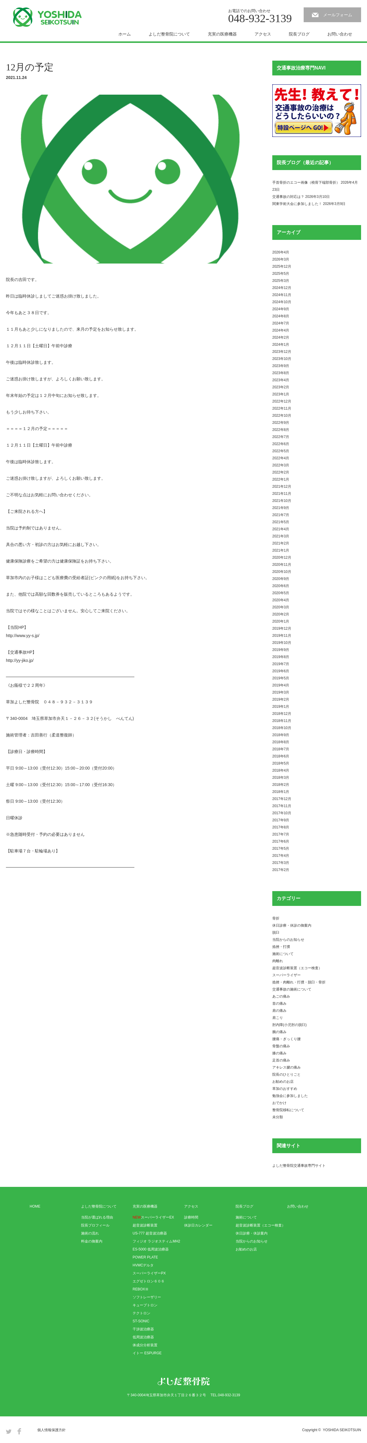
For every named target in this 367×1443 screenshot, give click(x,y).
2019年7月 (280, 664)
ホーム (124, 34)
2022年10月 (281, 415)
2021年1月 (280, 550)
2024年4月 (280, 330)
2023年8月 (280, 373)
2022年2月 (280, 472)
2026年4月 (280, 252)
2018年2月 (280, 785)
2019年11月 (281, 636)
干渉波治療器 (143, 1329)
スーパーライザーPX (149, 1273)
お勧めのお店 (283, 1082)
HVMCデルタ (143, 1265)
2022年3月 (280, 465)
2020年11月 (281, 565)
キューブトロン (145, 1305)
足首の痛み (281, 1060)
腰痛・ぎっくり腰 (286, 1039)
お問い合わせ (339, 34)
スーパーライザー (286, 975)
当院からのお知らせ (288, 940)
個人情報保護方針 (51, 1430)
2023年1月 (280, 394)
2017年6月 (280, 841)
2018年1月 (280, 792)
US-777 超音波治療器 (150, 1233)
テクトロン (141, 1313)
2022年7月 (280, 437)
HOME (35, 1206)
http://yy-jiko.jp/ (19, 660)
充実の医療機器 (222, 34)
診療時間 (191, 1217)
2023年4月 (280, 380)
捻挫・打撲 (281, 947)
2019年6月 (280, 671)
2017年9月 (280, 820)
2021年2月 (280, 543)
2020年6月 (280, 586)
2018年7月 (280, 749)
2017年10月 (281, 813)
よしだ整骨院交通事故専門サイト (299, 1166)
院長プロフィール (95, 1225)
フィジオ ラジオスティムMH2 (156, 1241)
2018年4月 (280, 770)
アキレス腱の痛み (286, 1067)
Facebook (19, 1431)
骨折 (275, 918)
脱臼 (275, 932)
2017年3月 (280, 863)
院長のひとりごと (286, 1074)
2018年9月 (280, 735)
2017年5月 (280, 848)
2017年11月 (281, 806)
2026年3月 (280, 259)
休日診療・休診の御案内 (291, 925)
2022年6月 (280, 444)
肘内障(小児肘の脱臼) (289, 1025)
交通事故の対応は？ (288, 197)
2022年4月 (280, 458)
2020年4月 (280, 600)
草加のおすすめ (284, 1089)
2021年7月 (280, 515)
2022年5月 (280, 451)
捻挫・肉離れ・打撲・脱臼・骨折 (299, 982)
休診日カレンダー (198, 1225)
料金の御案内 (91, 1241)
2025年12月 (281, 266)
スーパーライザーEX (153, 1217)
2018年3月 (280, 777)
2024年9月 (280, 309)
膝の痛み (279, 1053)
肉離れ (277, 961)
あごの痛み (281, 996)
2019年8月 (280, 657)
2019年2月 (280, 699)
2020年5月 (280, 593)
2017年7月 (280, 834)
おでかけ (279, 1103)
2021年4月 (280, 529)
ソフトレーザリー (147, 1297)
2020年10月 (281, 572)
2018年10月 (281, 728)
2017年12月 (281, 799)
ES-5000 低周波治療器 (151, 1249)
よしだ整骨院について (169, 34)
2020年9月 (280, 579)
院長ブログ (299, 34)
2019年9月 (280, 650)
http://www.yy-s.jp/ (22, 635)
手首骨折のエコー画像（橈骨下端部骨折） (306, 182)
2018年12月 (281, 714)
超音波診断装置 (145, 1225)
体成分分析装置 (145, 1345)
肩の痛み (279, 1011)
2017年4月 (280, 856)
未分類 (277, 1117)
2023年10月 (281, 359)
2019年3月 (280, 692)
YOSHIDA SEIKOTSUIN (342, 1430)
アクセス (263, 34)
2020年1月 (280, 621)
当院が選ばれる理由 (97, 1217)
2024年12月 (281, 288)
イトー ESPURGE (147, 1353)
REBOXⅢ (141, 1289)
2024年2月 (280, 337)
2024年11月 (281, 295)
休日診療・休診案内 (252, 1233)
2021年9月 (280, 508)
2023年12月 (281, 352)
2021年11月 (281, 494)
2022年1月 (280, 479)
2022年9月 (280, 423)
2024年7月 (280, 323)
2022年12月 (281, 401)
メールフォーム (337, 14)
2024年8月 (280, 316)
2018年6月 (280, 756)
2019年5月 (280, 678)
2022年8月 (280, 430)
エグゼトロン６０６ (149, 1281)
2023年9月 (280, 366)
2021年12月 (281, 486)
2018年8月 (280, 742)
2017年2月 (280, 870)
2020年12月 (281, 557)
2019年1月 (280, 706)
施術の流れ (90, 1233)
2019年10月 (281, 643)
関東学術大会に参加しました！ (297, 204)
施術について (283, 954)
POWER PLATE (145, 1257)
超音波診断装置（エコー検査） (297, 968)
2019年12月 (281, 628)
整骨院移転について (288, 1110)
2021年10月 (281, 501)
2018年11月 (281, 721)
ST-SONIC (141, 1321)
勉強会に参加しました (290, 1096)
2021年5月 (280, 522)
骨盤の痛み (281, 1046)
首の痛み (279, 1003)
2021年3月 (280, 536)
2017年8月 (280, 827)
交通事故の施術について (291, 989)
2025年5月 (280, 274)
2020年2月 (280, 614)
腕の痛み (279, 1032)
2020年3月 (280, 607)
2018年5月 (280, 763)
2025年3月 (280, 281)
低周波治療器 (143, 1337)
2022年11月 (281, 408)
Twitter (9, 1431)
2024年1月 (280, 344)
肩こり (277, 1018)
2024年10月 (281, 302)
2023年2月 (280, 387)
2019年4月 (280, 685)
